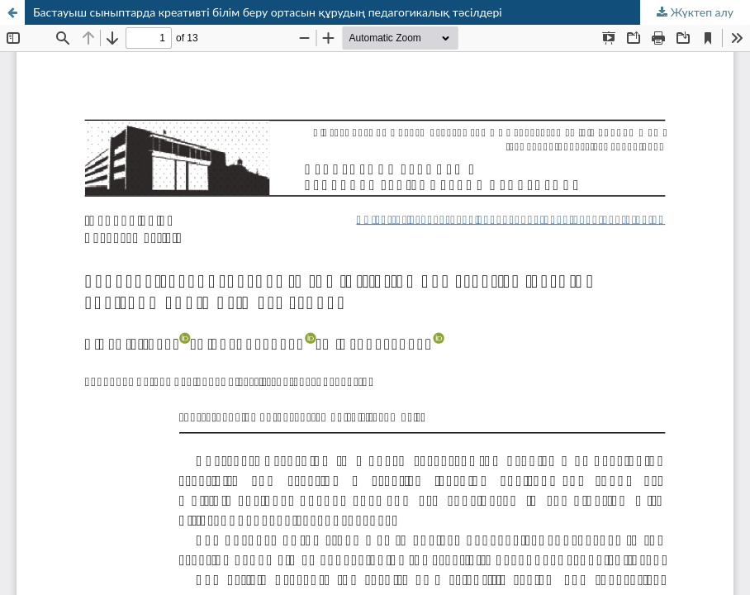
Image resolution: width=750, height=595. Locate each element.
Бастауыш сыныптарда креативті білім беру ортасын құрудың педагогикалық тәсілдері (267, 12)
